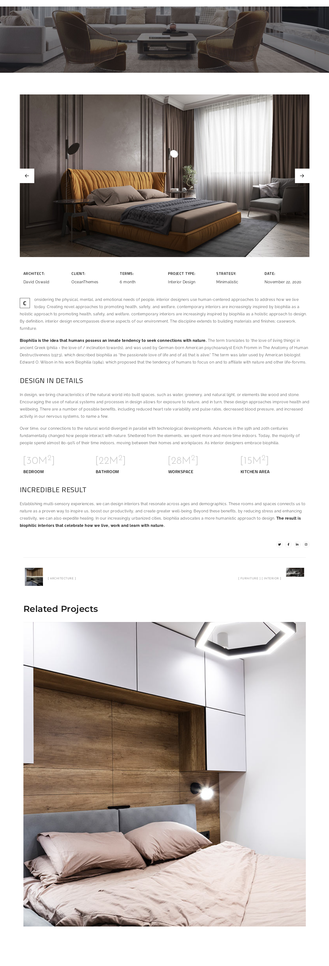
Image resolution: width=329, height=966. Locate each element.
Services (190, 3)
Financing (234, 3)
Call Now (279, 3)
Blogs (300, 3)
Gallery (211, 3)
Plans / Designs (111, 3)
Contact (257, 3)
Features (82, 3)
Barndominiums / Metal (154, 3)
